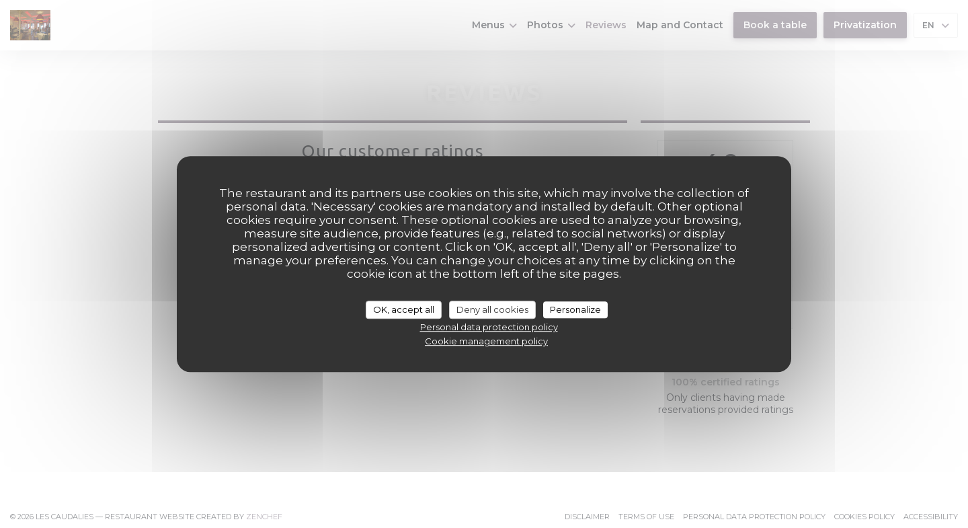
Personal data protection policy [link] (489, 327)
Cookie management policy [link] (486, 341)
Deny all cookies (492, 309)
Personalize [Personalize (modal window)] (575, 309)
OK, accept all (403, 309)
